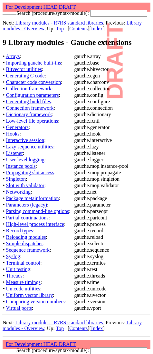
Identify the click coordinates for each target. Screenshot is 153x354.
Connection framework (30, 108)
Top (60, 28)
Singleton (16, 179)
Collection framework (29, 88)
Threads (14, 275)
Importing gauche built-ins (33, 63)
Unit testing (18, 269)
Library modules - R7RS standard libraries (59, 22)
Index (97, 28)
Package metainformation (32, 198)
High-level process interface (35, 224)
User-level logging (25, 159)
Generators (17, 127)
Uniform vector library (29, 295)
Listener (14, 153)
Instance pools (21, 166)
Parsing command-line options (37, 211)
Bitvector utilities (24, 69)
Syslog (13, 256)
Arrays (13, 56)
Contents (78, 28)
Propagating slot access (30, 172)
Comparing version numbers (35, 301)
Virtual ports (19, 308)
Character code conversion (33, 82)
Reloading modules (26, 237)
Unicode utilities (23, 288)
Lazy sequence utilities (29, 146)
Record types (19, 230)
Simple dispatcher (24, 243)
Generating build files (28, 101)
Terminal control (23, 263)
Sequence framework (28, 250)
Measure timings (23, 282)
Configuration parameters (32, 95)
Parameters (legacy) (26, 204)
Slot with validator (25, 185)
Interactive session (25, 140)
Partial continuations (27, 217)
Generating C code (25, 75)
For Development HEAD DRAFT (41, 7)
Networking (18, 192)
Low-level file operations (32, 121)
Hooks (13, 134)
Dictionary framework (29, 114)
